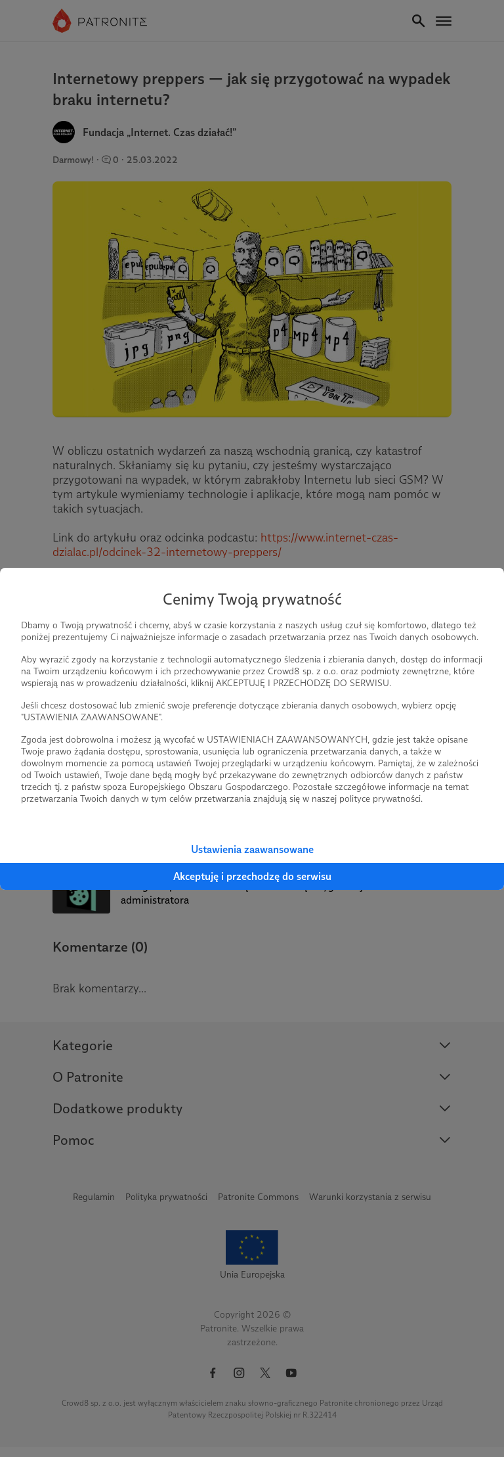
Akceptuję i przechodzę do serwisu (252, 876)
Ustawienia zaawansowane (252, 849)
